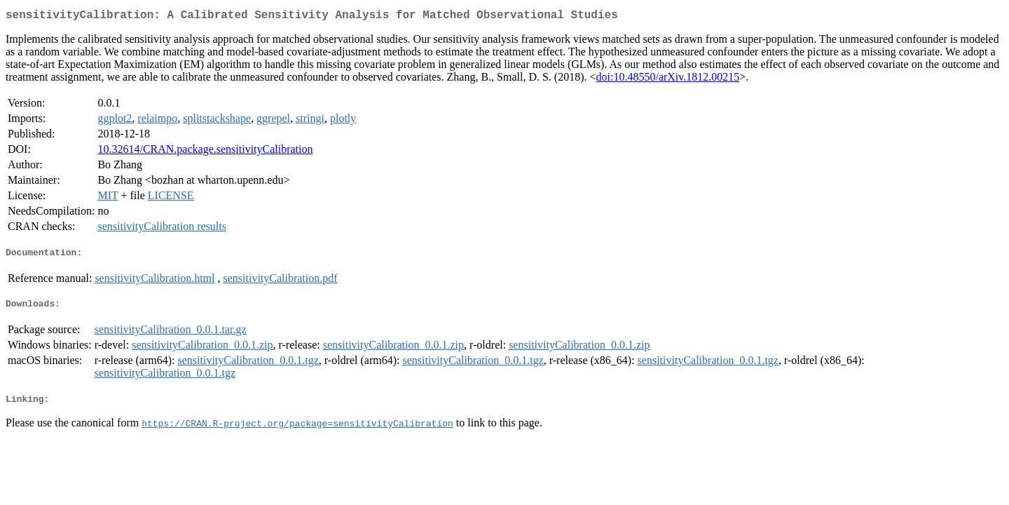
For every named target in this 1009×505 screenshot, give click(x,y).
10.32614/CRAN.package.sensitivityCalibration (205, 152)
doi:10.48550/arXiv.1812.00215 (668, 80)
